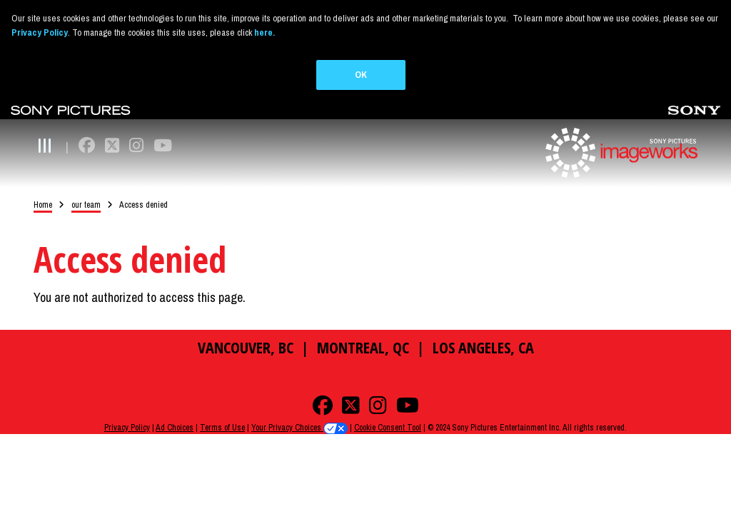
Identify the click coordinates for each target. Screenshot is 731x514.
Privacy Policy (127, 411)
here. (264, 32)
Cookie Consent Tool (387, 411)
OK (361, 75)
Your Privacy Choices (299, 411)
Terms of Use (222, 411)
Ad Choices (174, 411)
